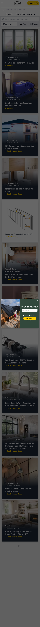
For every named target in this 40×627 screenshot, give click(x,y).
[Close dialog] (37, 300)
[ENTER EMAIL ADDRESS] (29, 310)
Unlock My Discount (29, 318)
